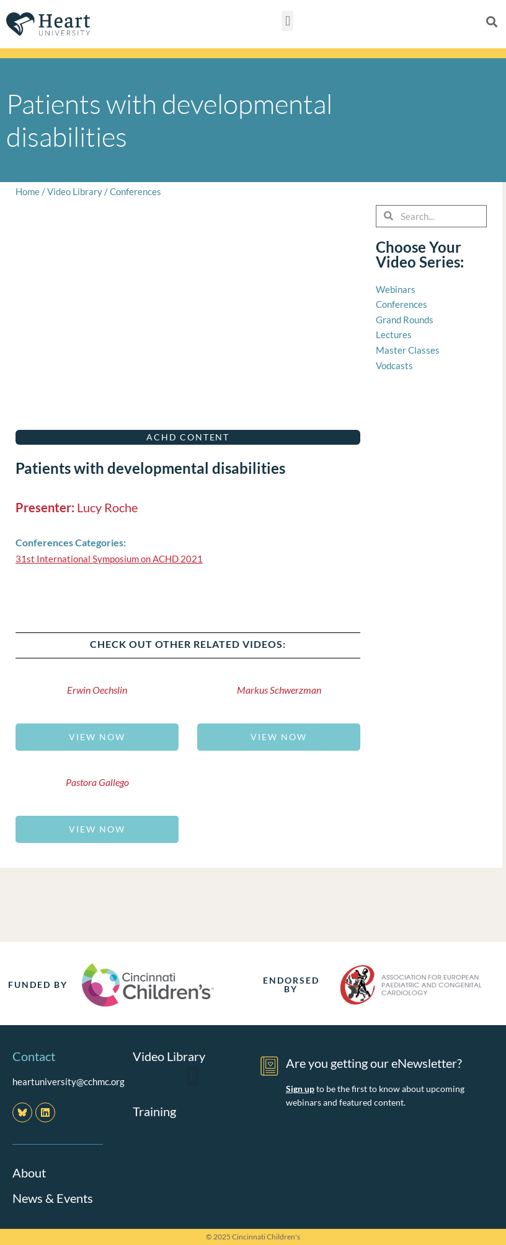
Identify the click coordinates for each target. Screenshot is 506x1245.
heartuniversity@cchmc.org (68, 1081)
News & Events (52, 1197)
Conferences (135, 191)
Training (154, 1110)
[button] (287, 21)
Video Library (74, 191)
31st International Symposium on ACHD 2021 (109, 558)
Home (28, 191)
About (29, 1172)
